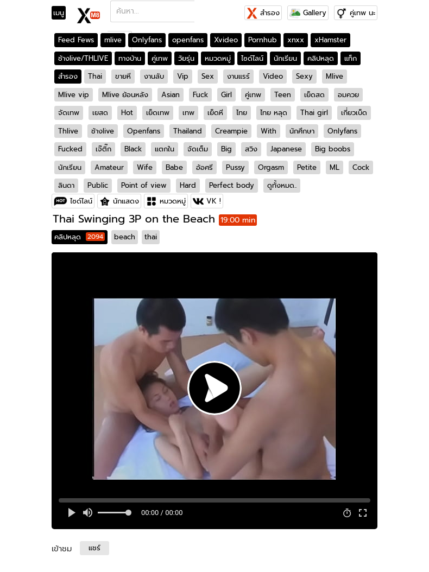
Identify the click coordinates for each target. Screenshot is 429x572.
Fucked (70, 149)
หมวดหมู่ (218, 58)
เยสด (100, 112)
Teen (282, 95)
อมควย (348, 95)
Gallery (307, 13)
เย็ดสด (314, 95)
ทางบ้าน (129, 58)
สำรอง (263, 13)
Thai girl (314, 112)
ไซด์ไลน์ (252, 58)
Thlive (68, 131)
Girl (226, 95)
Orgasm (271, 167)
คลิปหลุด (320, 58)
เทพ (188, 112)
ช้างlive (102, 131)
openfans (188, 40)
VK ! (213, 201)
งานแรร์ (238, 76)
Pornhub (262, 40)
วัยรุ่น (186, 58)
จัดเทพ (68, 112)
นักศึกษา (301, 131)
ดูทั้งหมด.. (281, 185)
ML (334, 167)
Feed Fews (76, 40)
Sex (207, 76)
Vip (182, 76)
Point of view (144, 185)
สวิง (251, 149)
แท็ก (350, 58)
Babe (174, 167)
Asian (170, 95)
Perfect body (231, 185)
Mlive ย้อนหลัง (125, 95)
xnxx (295, 40)
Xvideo (226, 40)
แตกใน (164, 149)
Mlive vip (73, 95)
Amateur (109, 167)
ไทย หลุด (273, 112)
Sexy (304, 76)
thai (150, 237)
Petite (307, 167)
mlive (113, 40)
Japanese (286, 149)
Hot (127, 112)
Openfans (143, 131)
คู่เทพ (160, 58)
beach (124, 237)
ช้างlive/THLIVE (83, 58)
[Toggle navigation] (62, 13)
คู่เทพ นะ (362, 13)
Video (273, 76)
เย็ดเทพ (157, 112)
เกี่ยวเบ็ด (354, 112)
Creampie (231, 131)
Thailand (187, 131)
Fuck (200, 95)
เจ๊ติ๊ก (103, 149)
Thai (95, 76)
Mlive (334, 76)
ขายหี (123, 76)
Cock (360, 167)
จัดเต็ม (197, 149)
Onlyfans (147, 40)
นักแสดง (126, 201)
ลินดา (66, 185)
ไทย (241, 112)
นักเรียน (285, 58)
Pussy (235, 167)
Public (97, 185)
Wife (145, 167)
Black (133, 149)
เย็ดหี (215, 112)
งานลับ (154, 76)
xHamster (330, 40)
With (268, 131)
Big (226, 149)
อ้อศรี (204, 167)
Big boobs (332, 149)
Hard (188, 185)
